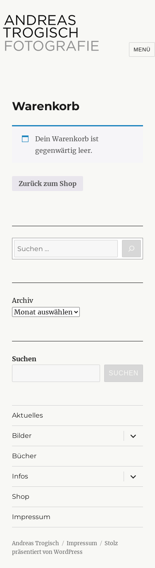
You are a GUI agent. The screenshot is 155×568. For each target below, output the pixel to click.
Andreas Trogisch (35, 543)
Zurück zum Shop (47, 183)
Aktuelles (27, 415)
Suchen (24, 359)
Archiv (22, 300)
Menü (142, 49)
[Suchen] (131, 248)
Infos (20, 476)
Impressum (31, 517)
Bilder (21, 436)
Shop (20, 496)
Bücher (24, 456)
